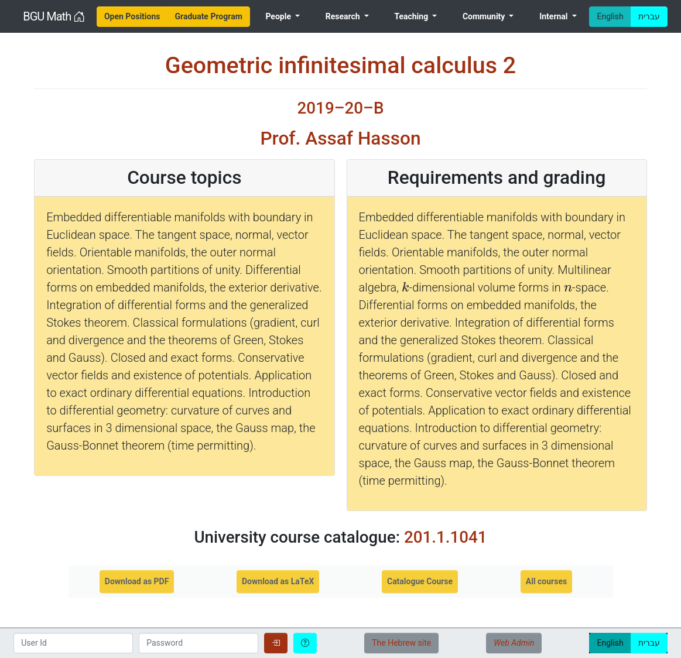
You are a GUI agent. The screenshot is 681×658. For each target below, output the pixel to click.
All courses (546, 581)
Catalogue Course (420, 581)
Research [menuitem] (344, 16)
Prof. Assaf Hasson (340, 138)
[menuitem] (132, 16)
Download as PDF (137, 581)
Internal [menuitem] (554, 16)
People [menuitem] (279, 16)
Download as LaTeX (278, 581)
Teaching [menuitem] (412, 16)
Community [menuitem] (485, 16)
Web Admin (514, 642)
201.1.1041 (445, 537)
